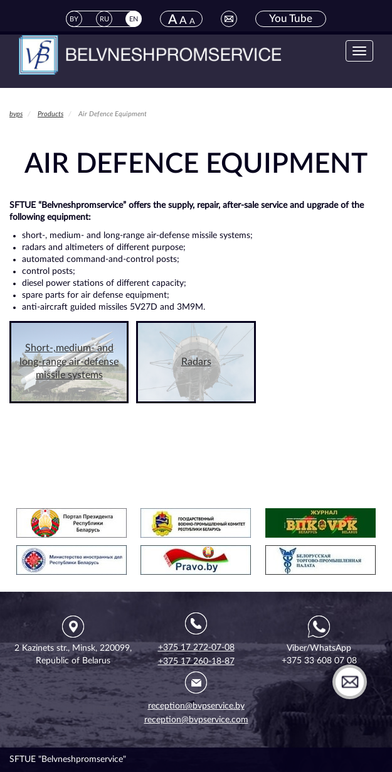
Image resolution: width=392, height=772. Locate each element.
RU (104, 19)
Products (50, 114)
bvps (16, 114)
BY (74, 19)
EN (133, 19)
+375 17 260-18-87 (196, 661)
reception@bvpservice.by (196, 706)
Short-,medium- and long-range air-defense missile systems (69, 362)
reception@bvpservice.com (196, 719)
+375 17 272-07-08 (196, 647)
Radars (196, 362)
